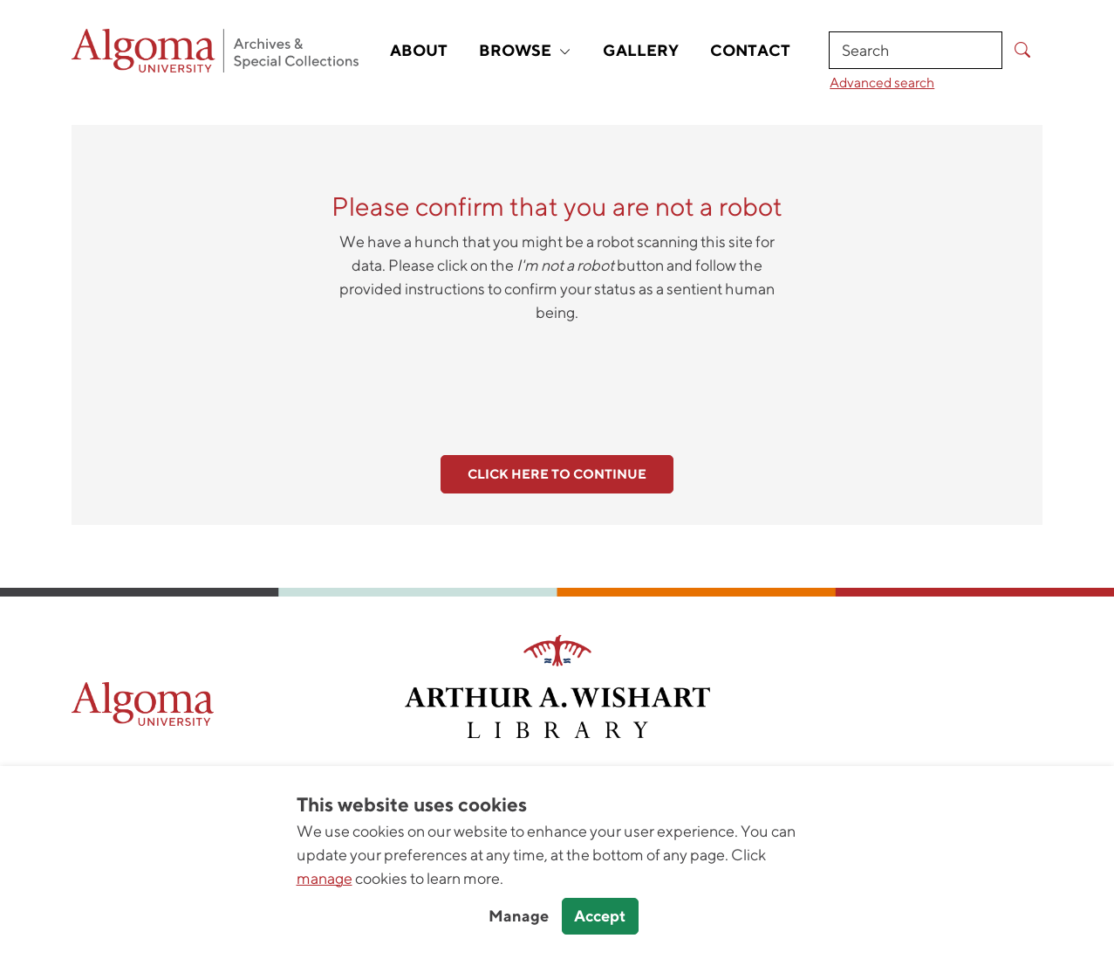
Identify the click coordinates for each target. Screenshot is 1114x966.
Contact (750, 50)
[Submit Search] (1021, 50)
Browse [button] (525, 50)
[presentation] (557, 379)
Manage (519, 916)
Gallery (641, 50)
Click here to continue (557, 473)
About (419, 50)
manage (324, 878)
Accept (599, 916)
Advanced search (882, 82)
